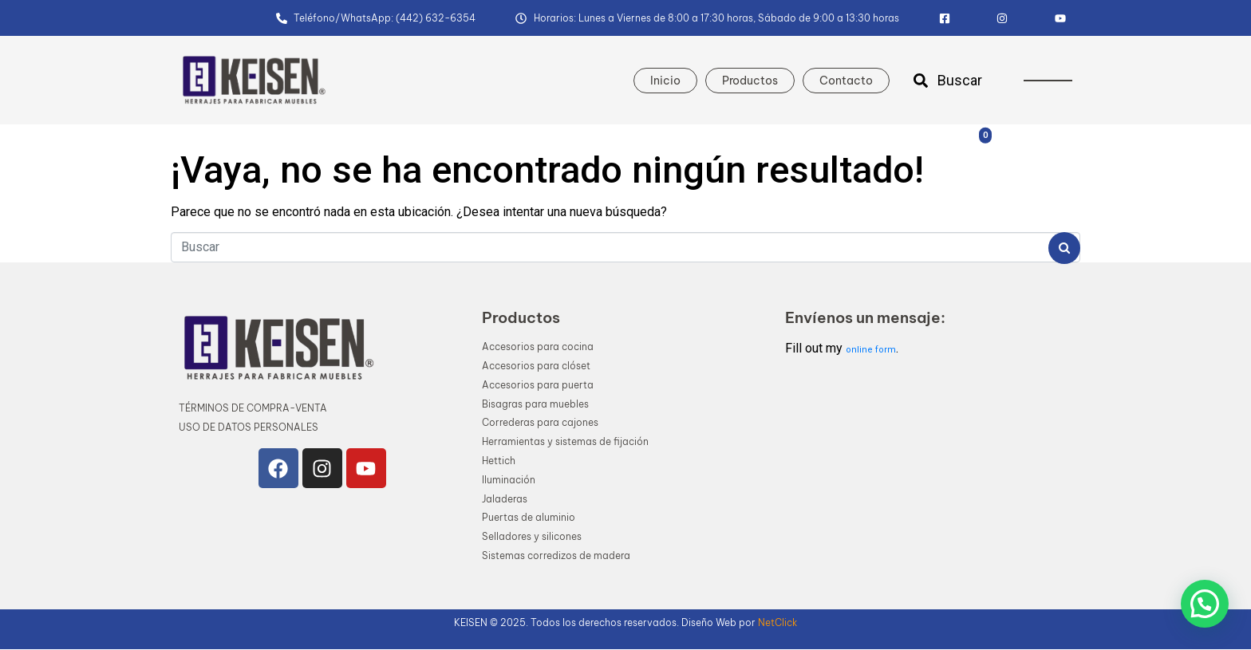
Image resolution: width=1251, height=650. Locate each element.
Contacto (846, 80)
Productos (750, 80)
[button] (1205, 604)
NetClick (777, 622)
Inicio (665, 80)
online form (871, 350)
